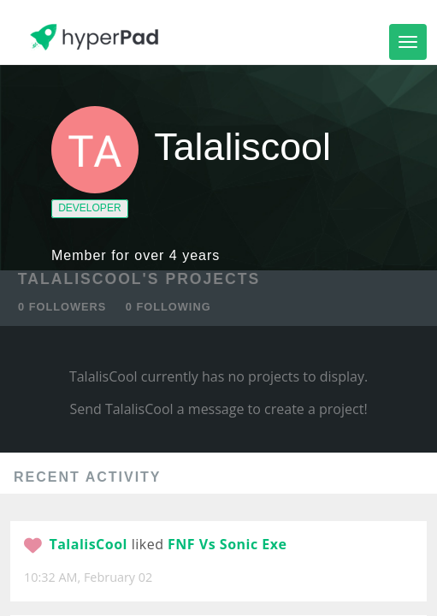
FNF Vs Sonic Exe (227, 544)
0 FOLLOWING (168, 306)
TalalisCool (88, 544)
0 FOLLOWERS (62, 306)
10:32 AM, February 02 (88, 577)
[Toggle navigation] (408, 42)
